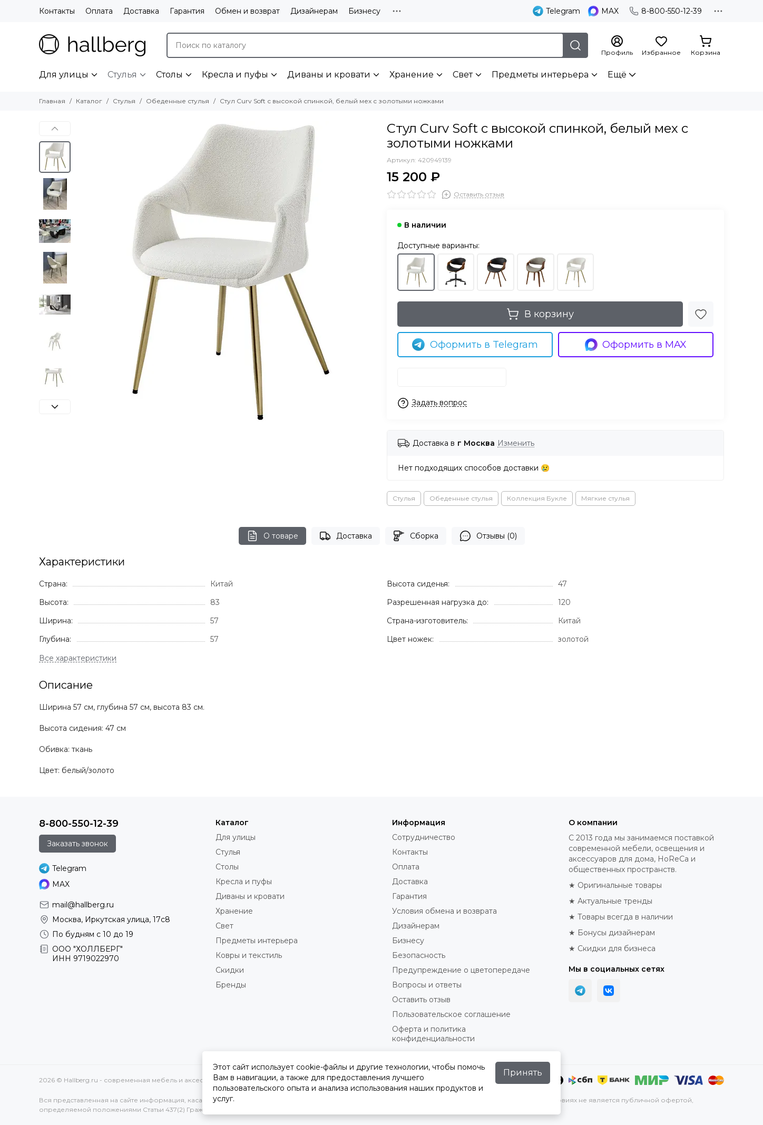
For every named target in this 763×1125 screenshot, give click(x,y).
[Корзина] (705, 46)
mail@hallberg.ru (83, 904)
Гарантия (187, 11)
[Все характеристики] (77, 658)
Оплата (99, 11)
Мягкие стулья (605, 498)
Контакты (57, 11)
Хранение (411, 75)
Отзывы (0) (488, 536)
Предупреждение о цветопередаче (461, 970)
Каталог (89, 101)
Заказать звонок (77, 843)
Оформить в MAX (636, 344)
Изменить (515, 443)
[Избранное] (661, 46)
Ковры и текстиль (249, 955)
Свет (463, 75)
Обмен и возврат (247, 11)
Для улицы (64, 75)
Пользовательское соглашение (451, 1014)
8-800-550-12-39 (665, 11)
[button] (55, 128)
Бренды (231, 985)
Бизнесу (364, 11)
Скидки (230, 970)
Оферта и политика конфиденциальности (433, 1033)
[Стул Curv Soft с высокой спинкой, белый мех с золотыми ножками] (226, 271)
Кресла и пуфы (235, 75)
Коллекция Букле (537, 498)
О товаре (272, 536)
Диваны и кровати (328, 75)
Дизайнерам (314, 11)
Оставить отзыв (421, 999)
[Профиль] (617, 46)
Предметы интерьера (540, 75)
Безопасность (418, 955)
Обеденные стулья (177, 101)
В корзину (540, 314)
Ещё (617, 75)
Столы (169, 75)
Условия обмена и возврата (444, 911)
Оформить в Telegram (475, 344)
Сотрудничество (423, 837)
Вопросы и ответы (427, 985)
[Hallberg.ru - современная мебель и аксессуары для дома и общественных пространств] (92, 45)
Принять (522, 1073)
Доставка (141, 11)
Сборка (415, 536)
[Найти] (575, 45)
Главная (52, 101)
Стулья (122, 75)
